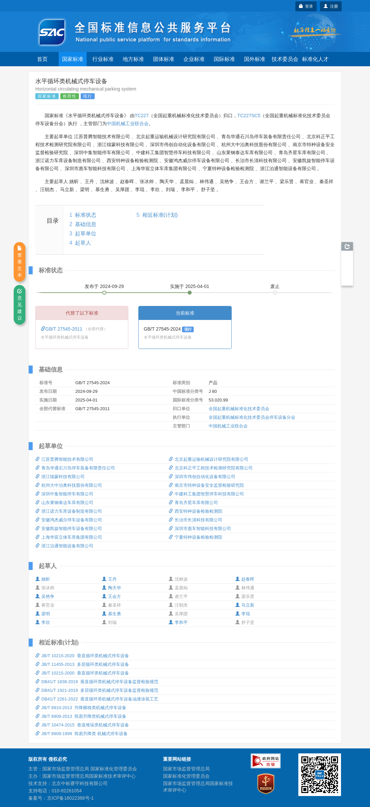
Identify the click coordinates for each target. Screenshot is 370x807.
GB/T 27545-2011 (62, 329)
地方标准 (133, 59)
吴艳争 (44, 596)
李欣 (42, 622)
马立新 (244, 605)
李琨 (242, 613)
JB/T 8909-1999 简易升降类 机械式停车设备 (81, 733)
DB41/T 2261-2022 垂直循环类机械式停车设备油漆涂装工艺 (96, 698)
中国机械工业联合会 (128, 123)
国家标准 (72, 59)
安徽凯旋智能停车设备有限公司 (68, 528)
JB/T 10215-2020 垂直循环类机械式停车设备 (82, 655)
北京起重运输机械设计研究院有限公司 (208, 459)
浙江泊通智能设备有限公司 (64, 545)
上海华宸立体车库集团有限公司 (68, 537)
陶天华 (111, 587)
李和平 (178, 622)
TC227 (142, 115)
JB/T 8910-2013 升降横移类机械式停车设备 (81, 707)
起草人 (83, 243)
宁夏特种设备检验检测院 (195, 537)
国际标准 (224, 59)
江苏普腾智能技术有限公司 (64, 459)
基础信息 (85, 224)
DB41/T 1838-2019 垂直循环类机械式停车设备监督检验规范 (96, 681)
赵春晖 (244, 579)
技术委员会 (285, 59)
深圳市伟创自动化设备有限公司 (202, 476)
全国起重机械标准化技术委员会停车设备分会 (252, 417)
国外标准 (254, 59)
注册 (331, 6)
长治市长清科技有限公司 (195, 519)
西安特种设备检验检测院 (195, 511)
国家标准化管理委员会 (186, 776)
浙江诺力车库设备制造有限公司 (68, 511)
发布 (104, 286)
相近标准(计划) (160, 215)
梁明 (42, 613)
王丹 (109, 579)
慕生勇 (111, 613)
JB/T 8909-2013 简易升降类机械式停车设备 (81, 716)
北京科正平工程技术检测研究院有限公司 (211, 467)
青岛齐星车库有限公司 (193, 502)
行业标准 (103, 59)
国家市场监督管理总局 (186, 768)
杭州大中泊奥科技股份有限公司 (68, 485)
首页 (42, 59)
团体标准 (163, 59)
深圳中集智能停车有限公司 (64, 493)
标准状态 (85, 215)
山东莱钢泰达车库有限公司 (64, 502)
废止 (275, 286)
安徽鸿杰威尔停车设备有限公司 (68, 519)
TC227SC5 (248, 115)
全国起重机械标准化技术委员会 (239, 408)
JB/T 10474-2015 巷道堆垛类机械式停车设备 (82, 724)
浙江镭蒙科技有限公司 (60, 476)
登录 (306, 6)
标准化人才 (315, 59)
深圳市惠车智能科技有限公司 (200, 528)
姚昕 (42, 579)
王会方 (111, 596)
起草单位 (85, 233)
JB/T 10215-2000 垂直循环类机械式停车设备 (82, 673)
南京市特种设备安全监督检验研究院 (206, 485)
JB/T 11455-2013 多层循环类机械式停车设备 (82, 664)
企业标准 (194, 59)
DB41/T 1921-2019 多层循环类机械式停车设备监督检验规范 (96, 690)
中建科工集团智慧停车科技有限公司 (206, 493)
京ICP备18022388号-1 (70, 798)
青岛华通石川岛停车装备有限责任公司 (75, 467)
